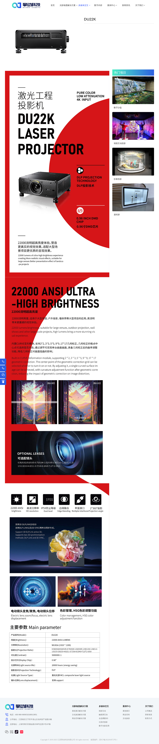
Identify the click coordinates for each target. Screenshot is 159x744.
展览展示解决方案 (79, 711)
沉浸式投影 (103, 722)
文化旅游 (126, 718)
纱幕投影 (118, 179)
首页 (53, 5)
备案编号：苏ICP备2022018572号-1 (104, 740)
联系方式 (148, 718)
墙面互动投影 (120, 143)
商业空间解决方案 (79, 718)
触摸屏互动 (103, 715)
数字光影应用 (104, 726)
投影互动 (102, 711)
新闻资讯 (126, 5)
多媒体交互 (84, 5)
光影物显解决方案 (68, 5)
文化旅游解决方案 (79, 715)
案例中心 (112, 5)
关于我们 (140, 5)
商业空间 (126, 715)
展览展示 (126, 711)
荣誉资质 (148, 715)
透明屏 (117, 215)
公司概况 (148, 711)
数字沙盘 (118, 108)
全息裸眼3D (103, 718)
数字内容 (98, 5)
